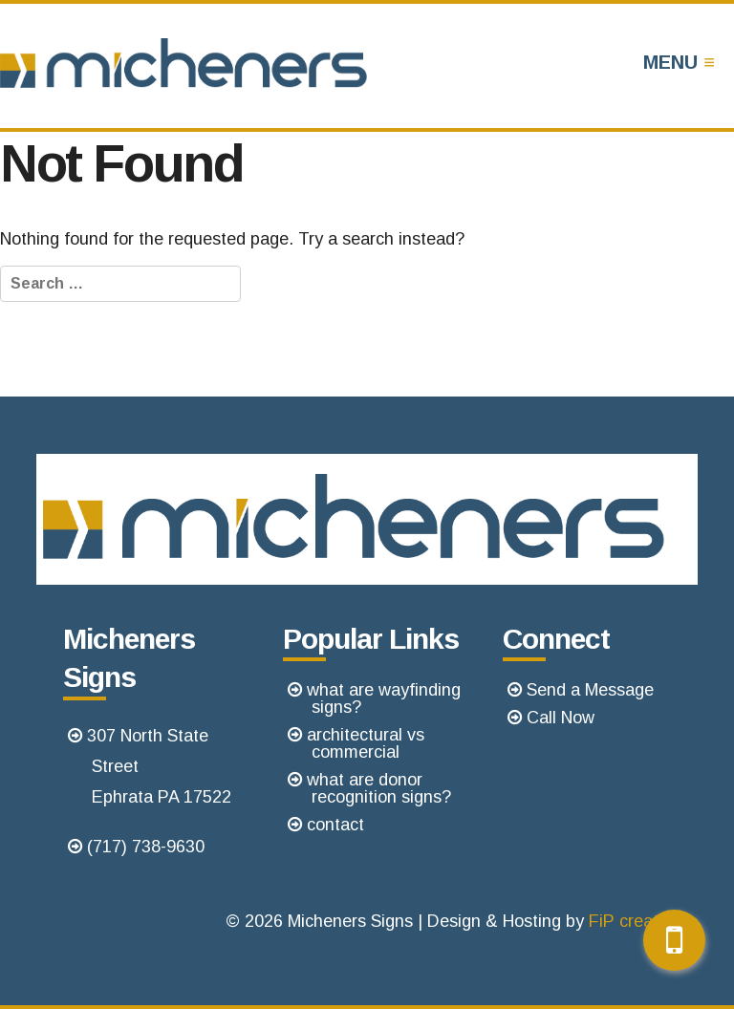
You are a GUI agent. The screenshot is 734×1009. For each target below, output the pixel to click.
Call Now (560, 717)
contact (335, 824)
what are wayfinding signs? (384, 698)
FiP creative (634, 921)
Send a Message (590, 689)
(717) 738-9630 (146, 846)
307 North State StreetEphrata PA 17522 (159, 766)
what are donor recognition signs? (379, 788)
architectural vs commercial (365, 743)
